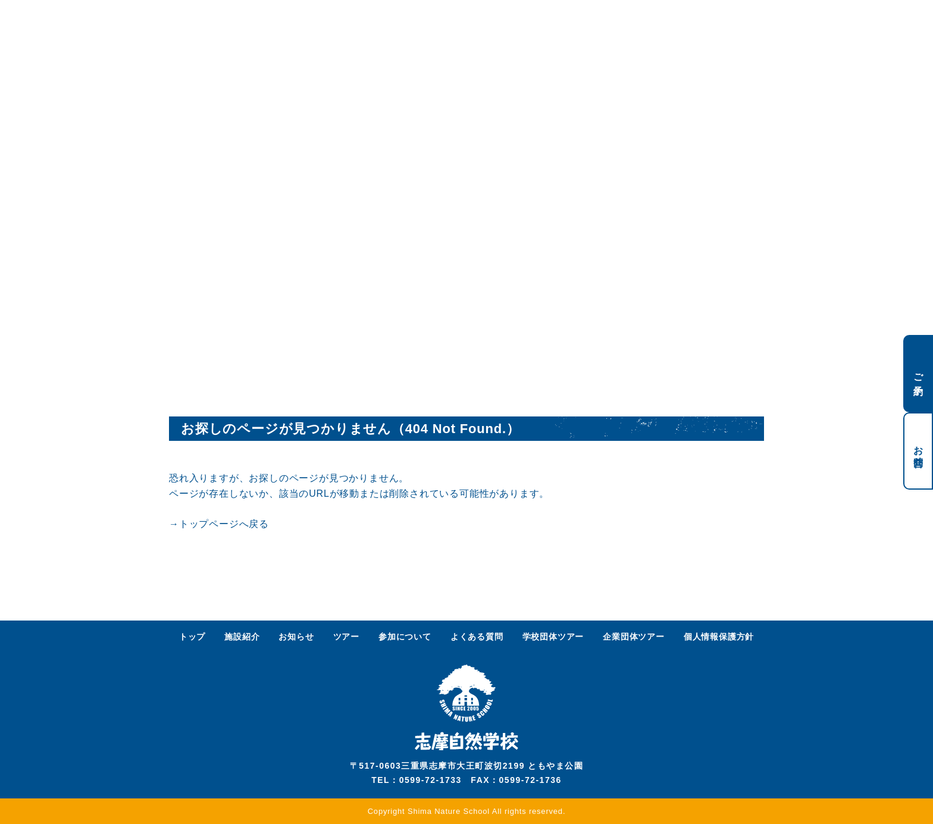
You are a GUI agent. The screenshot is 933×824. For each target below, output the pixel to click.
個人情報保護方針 (719, 636)
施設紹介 (241, 636)
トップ (192, 636)
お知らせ (296, 636)
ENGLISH (706, 22)
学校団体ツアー (553, 636)
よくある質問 (476, 636)
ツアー (346, 636)
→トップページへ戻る (219, 524)
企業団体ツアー (634, 636)
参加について (404, 636)
